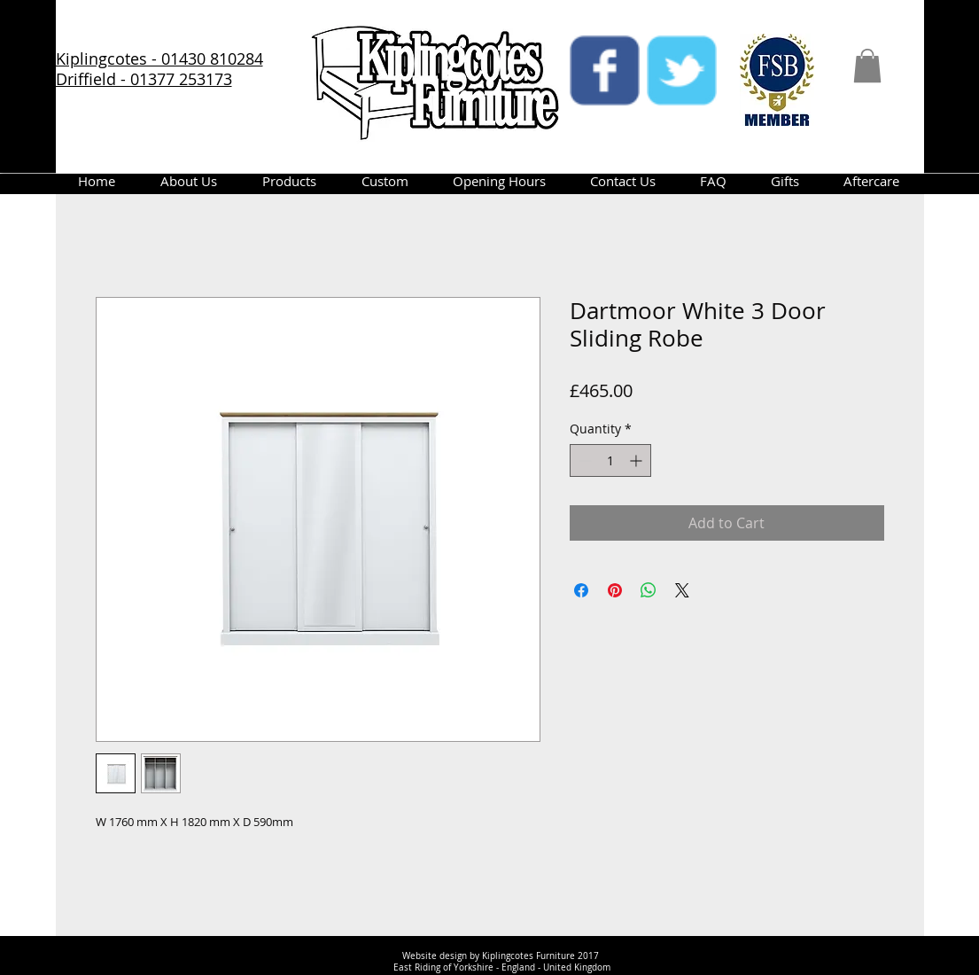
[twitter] (682, 70)
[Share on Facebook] (581, 590)
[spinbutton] (610, 460)
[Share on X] (682, 590)
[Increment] (637, 460)
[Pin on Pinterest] (614, 590)
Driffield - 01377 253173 (144, 79)
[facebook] (605, 70)
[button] (867, 65)
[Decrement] (583, 460)
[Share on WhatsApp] (648, 590)
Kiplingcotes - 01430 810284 (159, 58)
